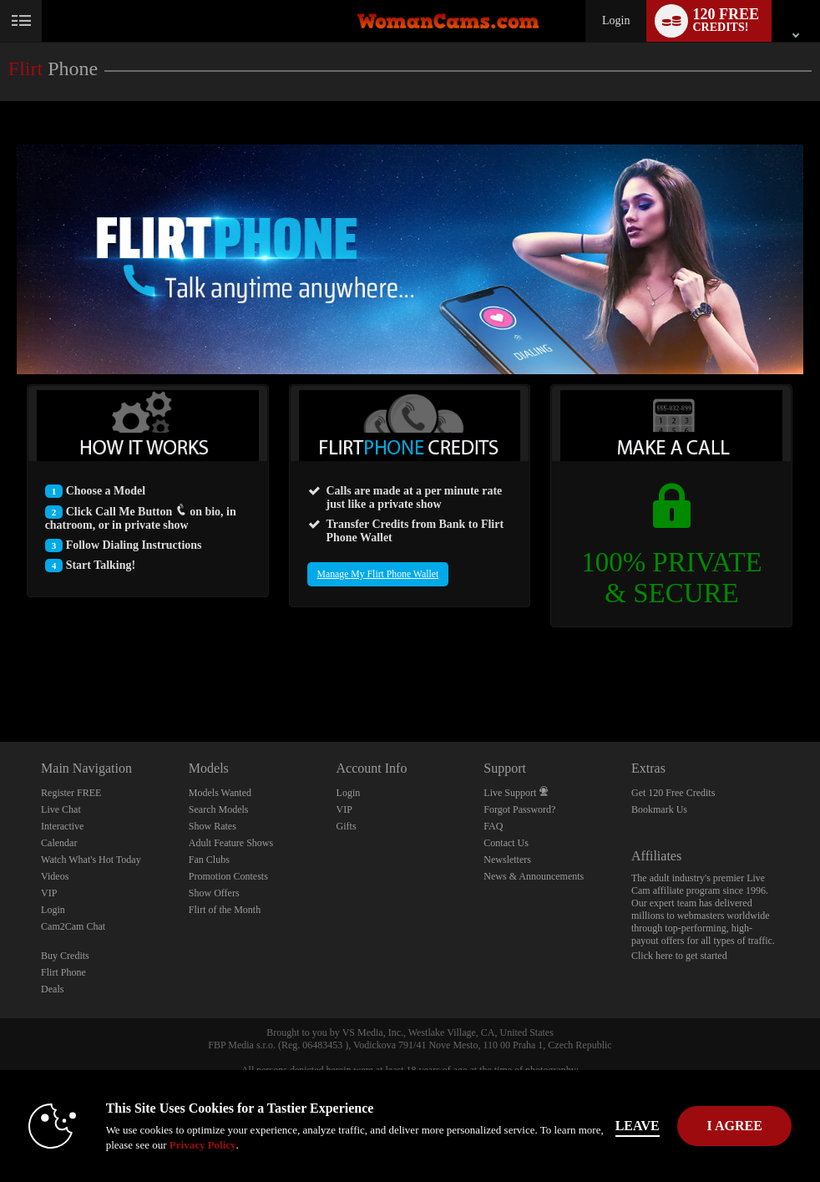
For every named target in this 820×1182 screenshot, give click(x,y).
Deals (52, 989)
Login (616, 20)
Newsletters (507, 859)
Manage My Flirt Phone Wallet (378, 574)
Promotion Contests (228, 876)
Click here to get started (679, 955)
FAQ (493, 826)
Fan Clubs (209, 859)
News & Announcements (533, 876)
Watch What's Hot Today (91, 859)
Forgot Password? (519, 809)
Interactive (62, 826)
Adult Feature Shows (231, 843)
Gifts (347, 826)
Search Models (219, 809)
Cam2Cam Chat (73, 926)
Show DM (0, 679)
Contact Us (506, 843)
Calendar (59, 843)
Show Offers (214, 893)
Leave (637, 1126)
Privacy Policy (203, 1145)
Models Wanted (220, 793)
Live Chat (61, 809)
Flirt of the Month (225, 910)
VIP (49, 893)
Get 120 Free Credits (673, 793)
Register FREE (71, 793)
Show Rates (212, 826)
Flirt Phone (63, 972)
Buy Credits (65, 955)
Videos (54, 876)
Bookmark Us (659, 809)
